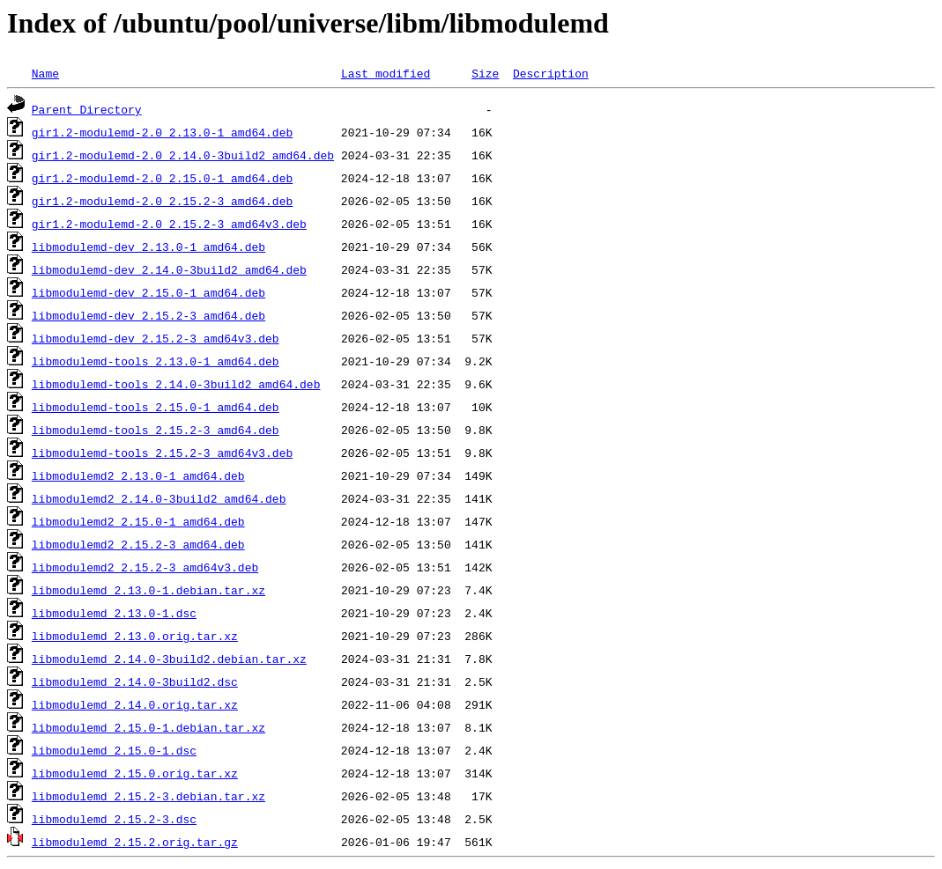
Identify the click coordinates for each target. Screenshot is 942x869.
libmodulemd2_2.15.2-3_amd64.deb (138, 544)
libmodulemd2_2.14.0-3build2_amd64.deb (159, 498)
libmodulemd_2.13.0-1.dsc (114, 613)
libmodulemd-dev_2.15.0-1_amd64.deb (148, 292)
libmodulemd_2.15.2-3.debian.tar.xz (148, 796)
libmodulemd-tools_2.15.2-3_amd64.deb (155, 430)
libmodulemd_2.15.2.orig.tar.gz (135, 842)
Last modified (385, 73)
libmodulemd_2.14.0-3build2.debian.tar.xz (169, 658)
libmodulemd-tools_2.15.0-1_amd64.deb (155, 407)
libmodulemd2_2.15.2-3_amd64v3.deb (145, 567)
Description (551, 73)
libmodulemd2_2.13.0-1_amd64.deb (138, 475)
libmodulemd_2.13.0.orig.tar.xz (135, 636)
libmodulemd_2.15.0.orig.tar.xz (135, 773)
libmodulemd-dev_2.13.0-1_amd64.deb (148, 246)
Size (485, 73)
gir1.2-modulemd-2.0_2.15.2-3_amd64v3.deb (169, 224)
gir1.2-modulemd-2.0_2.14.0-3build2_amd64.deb (183, 155)
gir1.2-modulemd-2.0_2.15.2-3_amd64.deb (162, 201)
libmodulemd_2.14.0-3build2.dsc (135, 681)
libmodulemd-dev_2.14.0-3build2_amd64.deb (169, 269)
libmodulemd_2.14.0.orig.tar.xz (135, 704)
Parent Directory (87, 109)
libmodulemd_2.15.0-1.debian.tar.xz (148, 727)
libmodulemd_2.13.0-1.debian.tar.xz (148, 590)
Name (45, 73)
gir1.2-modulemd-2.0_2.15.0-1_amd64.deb (162, 178)
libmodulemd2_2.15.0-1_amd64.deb (138, 521)
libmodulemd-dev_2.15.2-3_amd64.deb (148, 315)
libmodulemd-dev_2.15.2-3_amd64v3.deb (155, 338)
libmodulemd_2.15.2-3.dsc (114, 819)
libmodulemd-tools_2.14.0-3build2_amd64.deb (176, 384)
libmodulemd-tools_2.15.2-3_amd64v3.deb (162, 452)
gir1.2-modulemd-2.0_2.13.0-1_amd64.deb (162, 132)
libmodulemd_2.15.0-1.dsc (114, 750)
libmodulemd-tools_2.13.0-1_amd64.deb (155, 361)
